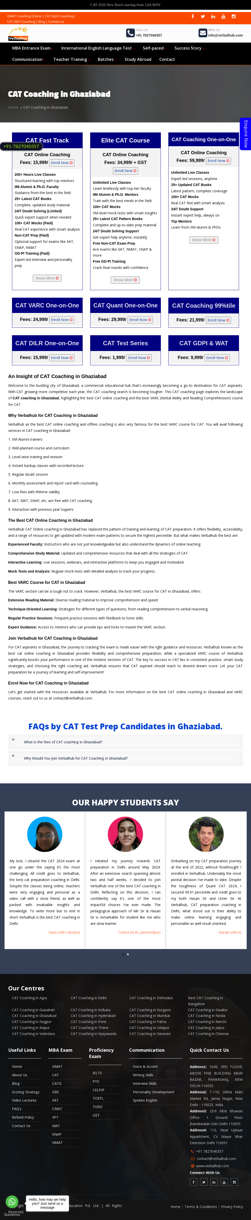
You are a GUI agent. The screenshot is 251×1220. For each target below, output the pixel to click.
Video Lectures (24, 1100)
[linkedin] (213, 16)
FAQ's (16, 1108)
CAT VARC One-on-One (47, 305)
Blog (41, 21)
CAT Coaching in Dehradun (151, 997)
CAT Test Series (125, 343)
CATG (56, 1083)
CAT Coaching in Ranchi (207, 1021)
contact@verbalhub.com (216, 1158)
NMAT (57, 1142)
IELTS (97, 1073)
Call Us (141, 30)
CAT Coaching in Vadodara (33, 1033)
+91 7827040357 (149, 35)
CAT (55, 1075)
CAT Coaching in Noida (206, 1015)
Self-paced (155, 48)
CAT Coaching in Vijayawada (93, 1033)
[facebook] (192, 16)
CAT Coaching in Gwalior (208, 1009)
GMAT (57, 1066)
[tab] (125, 742)
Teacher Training (71, 59)
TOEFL (98, 1098)
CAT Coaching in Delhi (88, 997)
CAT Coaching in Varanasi (150, 1033)
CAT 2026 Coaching (59, 16)
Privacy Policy (232, 1206)
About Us (19, 1075)
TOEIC (98, 1106)
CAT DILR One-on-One (47, 343)
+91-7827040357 (21, 146)
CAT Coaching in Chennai (208, 1033)
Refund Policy (23, 1117)
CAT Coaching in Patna (147, 1021)
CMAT (57, 1108)
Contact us (56, 21)
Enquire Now (246, 134)
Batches (107, 59)
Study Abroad (138, 59)
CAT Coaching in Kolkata (90, 1009)
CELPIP (98, 1090)
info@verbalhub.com (225, 35)
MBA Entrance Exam (32, 48)
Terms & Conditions (201, 1206)
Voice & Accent (145, 1066)
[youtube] (223, 16)
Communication (28, 59)
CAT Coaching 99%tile (203, 305)
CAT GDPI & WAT (203, 343)
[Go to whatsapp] (12, 1201)
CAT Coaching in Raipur (31, 1027)
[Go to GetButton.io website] (12, 1214)
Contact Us (21, 1125)
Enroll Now (62, 162)
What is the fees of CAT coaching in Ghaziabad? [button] (63, 742)
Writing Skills (143, 1075)
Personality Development (153, 1092)
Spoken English (145, 1100)
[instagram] (233, 16)
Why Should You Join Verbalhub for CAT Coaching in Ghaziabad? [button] (76, 758)
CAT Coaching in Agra (29, 997)
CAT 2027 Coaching (21, 21)
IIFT (55, 1117)
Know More (47, 278)
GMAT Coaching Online (24, 16)
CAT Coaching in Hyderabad (93, 1015)
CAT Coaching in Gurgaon (150, 1009)
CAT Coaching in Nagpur (31, 1021)
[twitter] (203, 16)
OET (96, 1115)
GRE (55, 1092)
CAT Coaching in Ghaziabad (34, 1015)
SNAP (56, 1134)
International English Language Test (98, 48)
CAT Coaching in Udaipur (149, 1027)
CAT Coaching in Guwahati (33, 1009)
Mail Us (214, 30)
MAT (56, 1125)
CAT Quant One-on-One (125, 305)
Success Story (190, 48)
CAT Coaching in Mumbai (149, 1015)
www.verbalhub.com (212, 1165)
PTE (96, 1081)
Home (13, 107)
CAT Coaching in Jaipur (206, 1027)
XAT (55, 1100)
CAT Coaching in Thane (89, 1027)
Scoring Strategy (25, 1092)
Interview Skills (145, 1083)
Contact (167, 59)
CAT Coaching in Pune (88, 1021)
